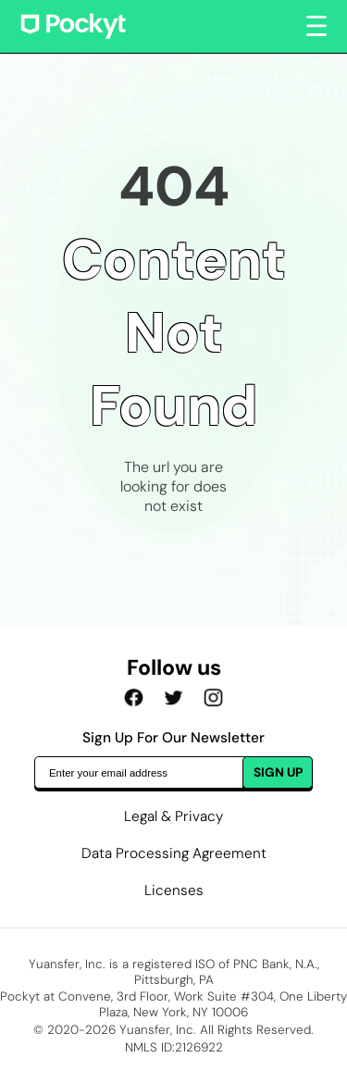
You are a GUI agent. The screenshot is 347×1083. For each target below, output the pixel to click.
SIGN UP (278, 772)
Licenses (174, 890)
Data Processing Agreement (173, 853)
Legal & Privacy (173, 816)
